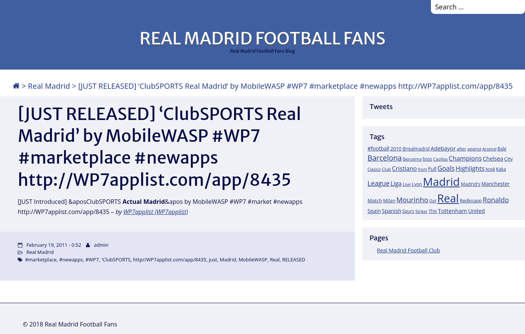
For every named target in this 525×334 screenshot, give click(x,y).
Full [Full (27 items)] (432, 168)
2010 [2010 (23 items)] (395, 148)
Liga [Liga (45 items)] (396, 183)
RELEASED (293, 259)
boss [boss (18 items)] (427, 159)
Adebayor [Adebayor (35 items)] (443, 148)
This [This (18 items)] (433, 211)
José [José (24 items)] (490, 168)
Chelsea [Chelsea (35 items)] (493, 158)
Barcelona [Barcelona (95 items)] (385, 158)
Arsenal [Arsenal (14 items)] (489, 149)
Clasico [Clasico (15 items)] (374, 169)
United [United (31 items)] (476, 210)
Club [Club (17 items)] (386, 169)
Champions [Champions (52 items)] (465, 158)
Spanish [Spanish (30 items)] (392, 210)
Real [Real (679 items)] (448, 198)
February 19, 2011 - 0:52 (53, 244)
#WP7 (92, 259)
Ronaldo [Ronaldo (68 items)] (496, 199)
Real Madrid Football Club (408, 250)
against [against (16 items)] (474, 149)
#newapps (71, 259)
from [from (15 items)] (422, 169)
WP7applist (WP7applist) (155, 212)
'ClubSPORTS (116, 259)
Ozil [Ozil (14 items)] (432, 200)
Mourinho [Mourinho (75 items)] (412, 199)
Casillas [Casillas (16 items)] (440, 159)
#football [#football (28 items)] (379, 148)
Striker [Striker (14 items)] (421, 211)
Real (275, 259)
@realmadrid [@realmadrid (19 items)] (415, 149)
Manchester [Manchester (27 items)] (495, 183)
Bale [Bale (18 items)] (502, 149)
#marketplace (41, 259)
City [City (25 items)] (508, 158)
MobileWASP (253, 259)
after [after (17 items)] (461, 149)
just (213, 259)
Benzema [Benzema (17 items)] (412, 159)
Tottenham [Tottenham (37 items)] (452, 210)
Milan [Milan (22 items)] (389, 200)
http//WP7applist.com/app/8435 (169, 259)
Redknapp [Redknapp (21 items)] (471, 200)
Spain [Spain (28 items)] (374, 210)
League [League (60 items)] (379, 183)
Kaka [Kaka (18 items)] (501, 169)
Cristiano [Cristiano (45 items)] (404, 168)
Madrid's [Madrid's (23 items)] (470, 184)
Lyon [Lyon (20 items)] (417, 184)
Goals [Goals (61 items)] (445, 168)
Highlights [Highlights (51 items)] (470, 168)
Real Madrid (49, 86)
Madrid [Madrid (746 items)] (441, 181)
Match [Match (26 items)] (375, 200)
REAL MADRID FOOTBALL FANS (262, 38)
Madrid (228, 259)
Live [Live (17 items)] (407, 184)
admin (101, 244)
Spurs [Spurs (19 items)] (408, 211)
